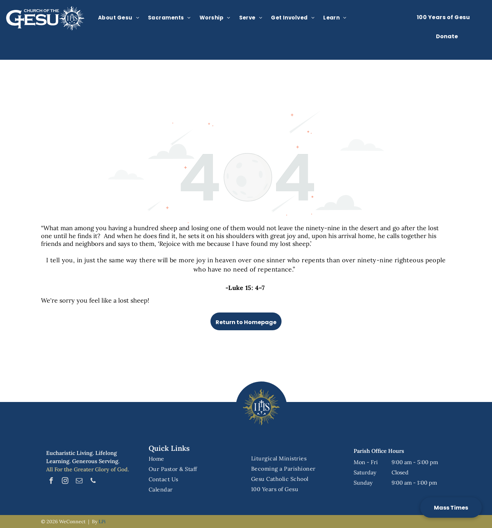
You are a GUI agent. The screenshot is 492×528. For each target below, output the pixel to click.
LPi (102, 521)
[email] (79, 481)
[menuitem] (121, 17)
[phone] (93, 481)
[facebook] (51, 481)
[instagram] (65, 481)
